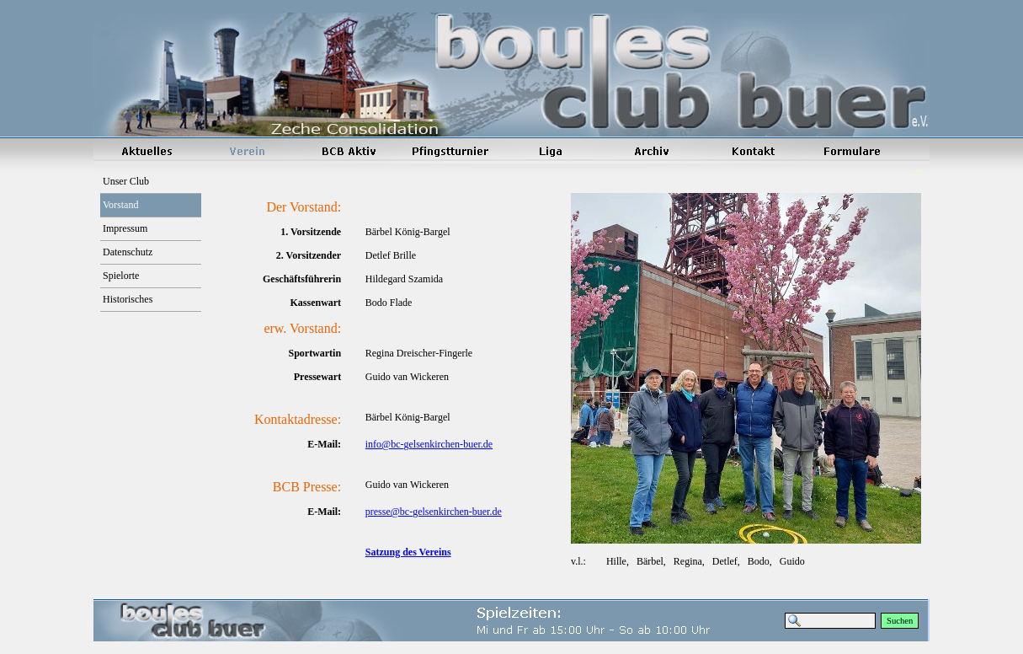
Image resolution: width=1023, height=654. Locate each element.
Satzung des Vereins (408, 552)
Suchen (900, 620)
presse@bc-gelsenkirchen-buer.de (433, 511)
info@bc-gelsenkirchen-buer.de (429, 444)
